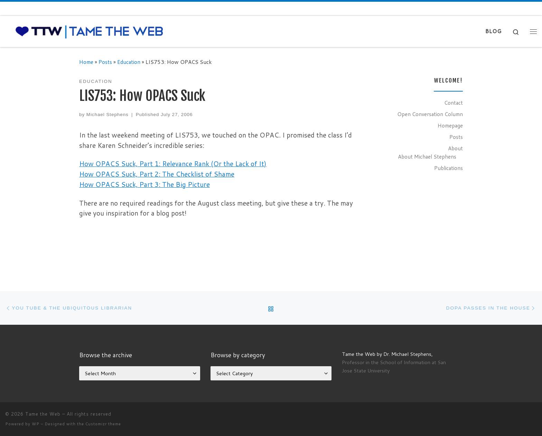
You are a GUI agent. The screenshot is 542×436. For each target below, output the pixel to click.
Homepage (450, 125)
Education (128, 62)
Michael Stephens (107, 114)
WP (35, 424)
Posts (105, 62)
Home (86, 62)
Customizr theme (103, 424)
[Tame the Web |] (89, 30)
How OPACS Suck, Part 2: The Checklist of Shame (156, 174)
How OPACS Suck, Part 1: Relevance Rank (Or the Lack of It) (173, 163)
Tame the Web (42, 414)
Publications (448, 168)
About (455, 148)
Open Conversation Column (430, 114)
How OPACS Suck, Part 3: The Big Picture (144, 184)
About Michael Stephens (427, 156)
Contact (453, 102)
